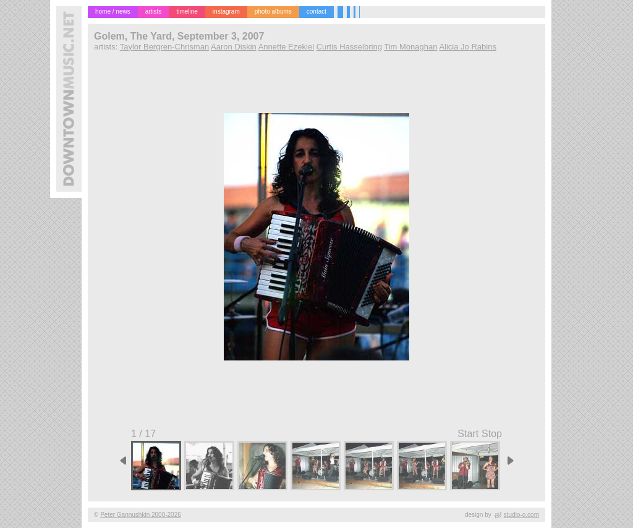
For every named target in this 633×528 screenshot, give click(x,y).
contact (316, 11)
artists (153, 11)
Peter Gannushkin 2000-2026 (140, 514)
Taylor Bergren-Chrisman (165, 46)
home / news (112, 11)
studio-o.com (521, 514)
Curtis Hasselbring (349, 46)
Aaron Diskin (234, 46)
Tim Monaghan (410, 46)
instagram (226, 11)
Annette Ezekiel (286, 46)
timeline (186, 11)
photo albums (273, 11)
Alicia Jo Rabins (467, 46)
